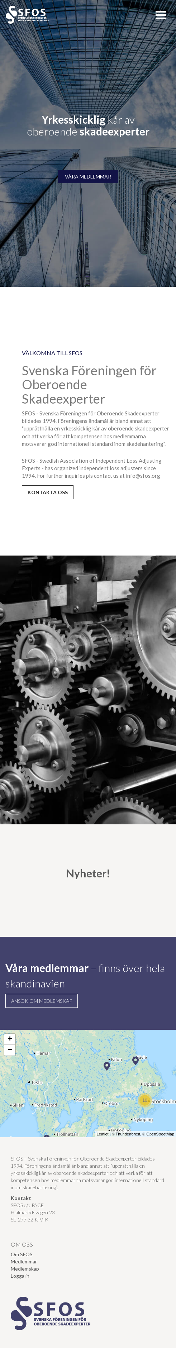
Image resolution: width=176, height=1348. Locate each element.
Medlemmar (24, 1261)
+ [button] (10, 1039)
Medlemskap (25, 1269)
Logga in (20, 1276)
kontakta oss (48, 492)
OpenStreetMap (160, 1134)
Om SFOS (22, 1254)
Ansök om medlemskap (41, 1001)
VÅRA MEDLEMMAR (88, 176)
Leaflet (103, 1134)
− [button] (10, 1050)
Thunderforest (128, 1134)
